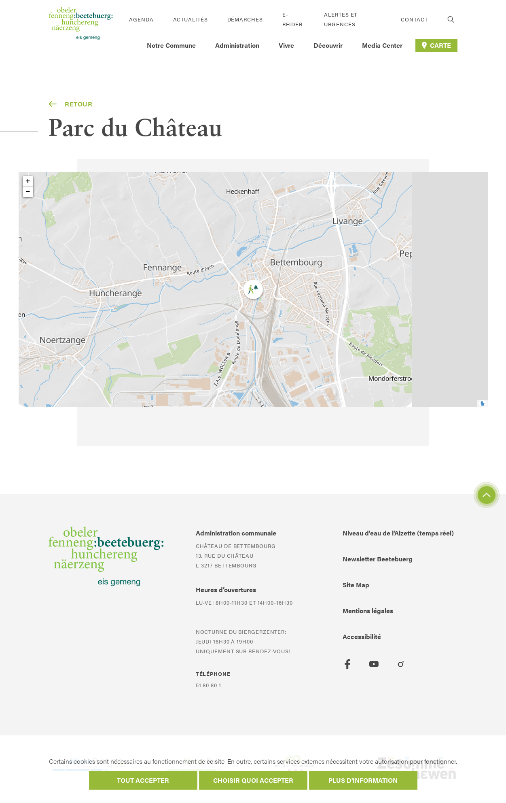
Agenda (141, 19)
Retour (71, 104)
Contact (414, 19)
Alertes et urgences (340, 19)
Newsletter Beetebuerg (378, 558)
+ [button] (28, 181)
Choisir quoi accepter (253, 780)
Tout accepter (143, 780)
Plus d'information (363, 780)
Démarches (245, 19)
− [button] (28, 192)
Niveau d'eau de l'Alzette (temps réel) (398, 532)
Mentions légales (368, 610)
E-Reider (292, 19)
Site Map (356, 584)
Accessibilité (362, 636)
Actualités (190, 19)
